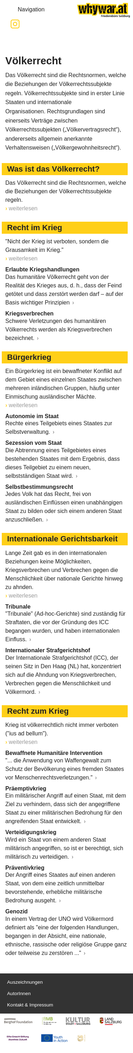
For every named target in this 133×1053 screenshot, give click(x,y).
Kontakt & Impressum (30, 1005)
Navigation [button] (25, 9)
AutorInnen (19, 993)
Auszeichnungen (25, 982)
